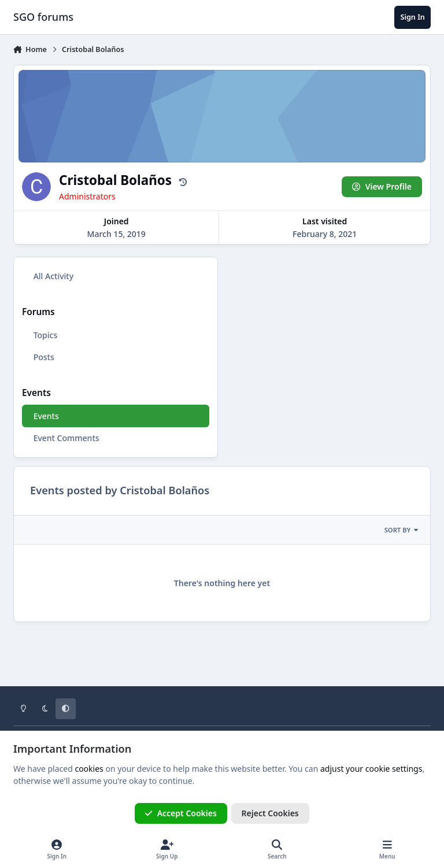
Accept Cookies (181, 813)
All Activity (53, 276)
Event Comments (66, 437)
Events (46, 415)
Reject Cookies (270, 813)
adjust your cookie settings (371, 768)
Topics (46, 335)
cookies (89, 768)
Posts (44, 356)
